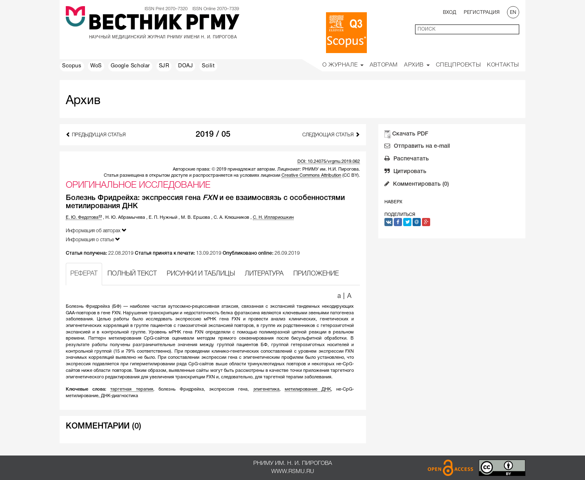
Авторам (384, 65)
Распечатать (406, 160)
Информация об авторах (96, 230)
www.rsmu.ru (292, 471)
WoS (96, 66)
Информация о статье (93, 239)
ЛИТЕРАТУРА (264, 274)
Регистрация (482, 12)
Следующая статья (331, 134)
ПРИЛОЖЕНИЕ (316, 274)
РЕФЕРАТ (84, 274)
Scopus (72, 66)
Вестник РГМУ (163, 24)
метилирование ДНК (308, 389)
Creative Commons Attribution (311, 175)
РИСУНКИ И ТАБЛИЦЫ (201, 274)
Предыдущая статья (96, 134)
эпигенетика (266, 389)
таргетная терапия (131, 389)
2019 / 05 (213, 134)
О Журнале (343, 65)
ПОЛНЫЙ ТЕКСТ (132, 274)
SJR (164, 66)
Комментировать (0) (416, 185)
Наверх (393, 202)
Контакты (503, 65)
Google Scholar (130, 66)
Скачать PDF (410, 134)
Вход (449, 12)
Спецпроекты (458, 65)
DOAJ (185, 66)
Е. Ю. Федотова (84, 218)
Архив (417, 65)
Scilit (208, 66)
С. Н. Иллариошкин (273, 218)
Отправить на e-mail (417, 147)
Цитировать (405, 172)
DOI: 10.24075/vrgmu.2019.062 (328, 162)
